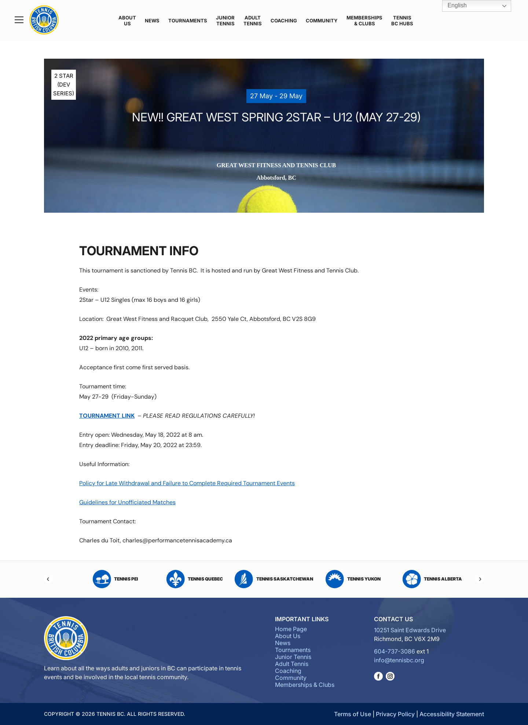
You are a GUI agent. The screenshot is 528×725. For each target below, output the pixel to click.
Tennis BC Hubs (402, 20)
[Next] (479, 579)
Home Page (291, 629)
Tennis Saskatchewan (422, 579)
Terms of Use (352, 714)
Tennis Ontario (184, 579)
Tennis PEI (264, 579)
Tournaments (187, 20)
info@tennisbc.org (399, 660)
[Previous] (48, 579)
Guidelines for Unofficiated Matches (127, 502)
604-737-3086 (394, 651)
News (152, 20)
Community (322, 20)
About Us (127, 20)
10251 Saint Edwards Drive (410, 630)
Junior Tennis (225, 20)
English (452, 5)
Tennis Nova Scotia (105, 579)
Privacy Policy (395, 714)
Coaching (284, 20)
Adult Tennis (252, 20)
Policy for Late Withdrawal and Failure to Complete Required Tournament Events (187, 483)
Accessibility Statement (451, 714)
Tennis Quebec (343, 579)
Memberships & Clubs (364, 20)
